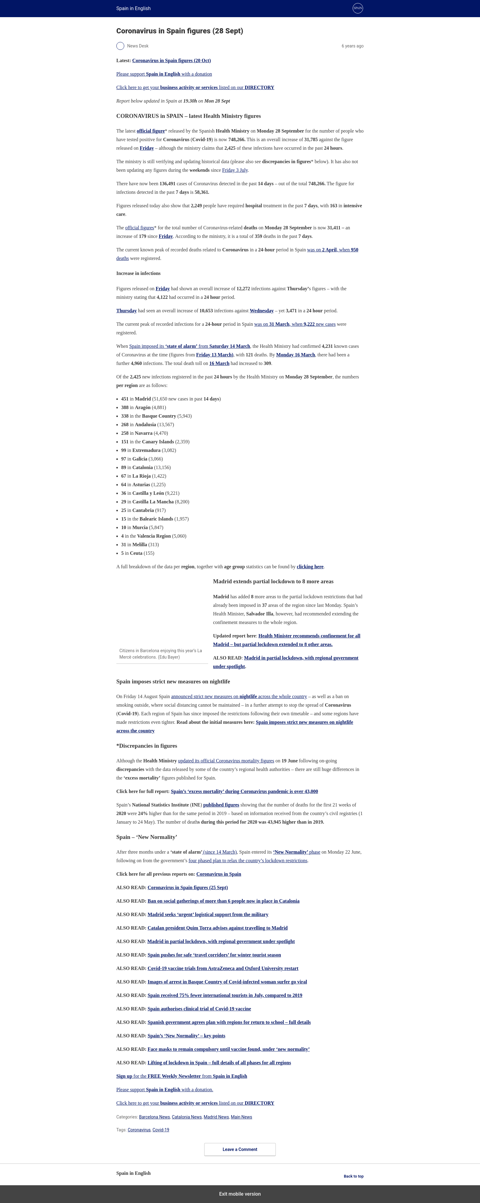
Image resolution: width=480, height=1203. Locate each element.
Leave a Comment (240, 1149)
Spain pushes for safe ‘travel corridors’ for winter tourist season (214, 954)
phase (296, 852)
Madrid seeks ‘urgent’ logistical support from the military (208, 914)
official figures (139, 227)
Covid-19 (160, 1129)
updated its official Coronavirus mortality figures (226, 760)
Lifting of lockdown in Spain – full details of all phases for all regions (219, 1062)
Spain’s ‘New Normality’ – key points (186, 1035)
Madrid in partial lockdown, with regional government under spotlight (221, 941)
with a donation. (179, 1089)
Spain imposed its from (189, 346)
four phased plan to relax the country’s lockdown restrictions (248, 860)
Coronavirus (139, 1129)
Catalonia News (187, 1117)
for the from (181, 1076)
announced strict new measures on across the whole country (239, 696)
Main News (241, 1117)
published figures (221, 804)
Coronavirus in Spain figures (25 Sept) (188, 887)
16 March (219, 363)
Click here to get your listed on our (195, 87)
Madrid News (216, 1117)
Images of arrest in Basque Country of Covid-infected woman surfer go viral (227, 981)
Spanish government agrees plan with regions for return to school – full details (229, 1022)
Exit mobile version (240, 1194)
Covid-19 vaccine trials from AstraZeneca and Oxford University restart (223, 968)
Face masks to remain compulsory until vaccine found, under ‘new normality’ (229, 1049)
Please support (131, 1089)
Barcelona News (154, 1117)
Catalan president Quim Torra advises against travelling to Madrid (218, 927)
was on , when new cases (295, 324)
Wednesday (262, 310)
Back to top (354, 1176)
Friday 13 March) (214, 354)
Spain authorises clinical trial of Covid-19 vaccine (199, 1008)
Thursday (126, 310)
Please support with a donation (164, 74)
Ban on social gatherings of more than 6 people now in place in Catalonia (223, 901)
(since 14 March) (219, 852)
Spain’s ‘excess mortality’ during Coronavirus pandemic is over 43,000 (244, 791)
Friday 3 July (235, 170)
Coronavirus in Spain (218, 874)
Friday (166, 236)
